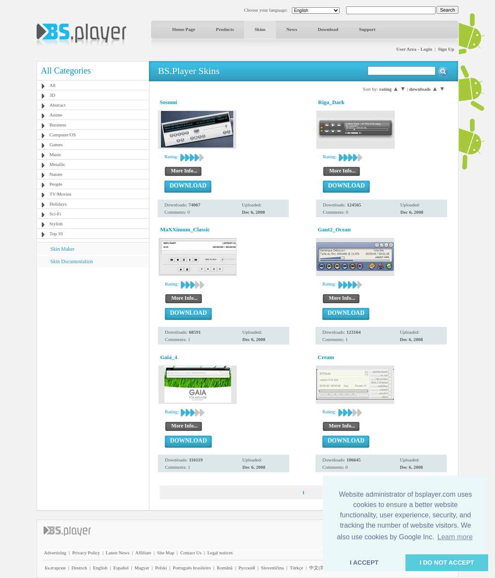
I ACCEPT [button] (364, 562)
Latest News (118, 552)
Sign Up (446, 49)
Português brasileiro (192, 567)
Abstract (57, 105)
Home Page (183, 29)
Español (120, 567)
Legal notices (220, 552)
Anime (56, 114)
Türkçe (296, 567)
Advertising (55, 552)
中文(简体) (320, 567)
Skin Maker (62, 249)
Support (367, 29)
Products (225, 29)
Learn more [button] (455, 537)
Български (55, 567)
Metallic (57, 164)
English (100, 567)
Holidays (58, 203)
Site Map (165, 552)
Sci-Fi (55, 213)
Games (56, 144)
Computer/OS (63, 134)
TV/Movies (60, 194)
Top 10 (56, 233)
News (291, 29)
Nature (56, 174)
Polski (161, 567)
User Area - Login (414, 49)
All (53, 85)
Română (225, 567)
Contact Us (190, 552)
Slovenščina (272, 567)
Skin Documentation (71, 261)
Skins (260, 29)
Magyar (141, 567)
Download (328, 29)
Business (58, 124)
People (56, 184)
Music (56, 154)
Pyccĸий (246, 567)
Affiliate (143, 552)
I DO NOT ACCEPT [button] (447, 562)
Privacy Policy (86, 552)
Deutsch (79, 567)
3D (52, 95)
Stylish (56, 223)
